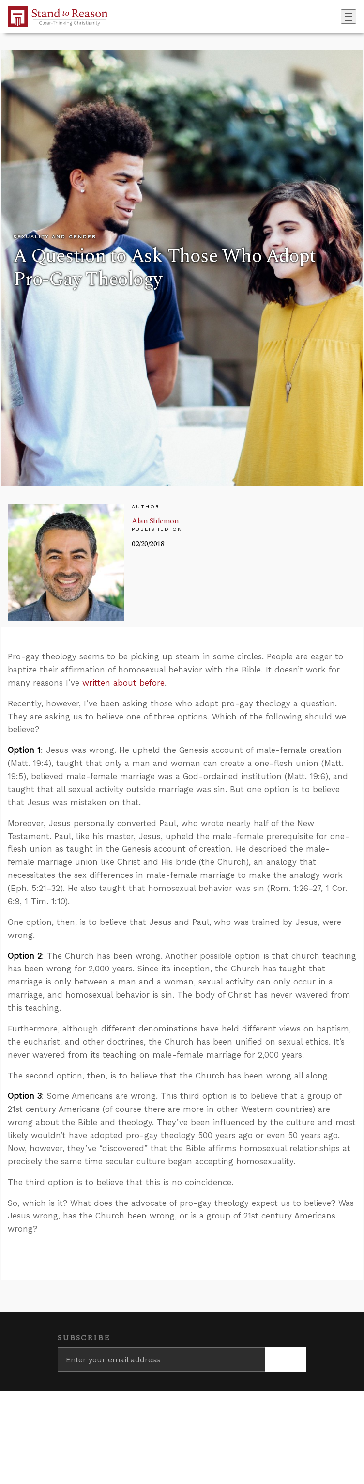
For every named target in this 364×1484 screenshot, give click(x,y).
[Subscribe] (285, 1359)
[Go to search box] (338, 16)
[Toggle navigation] (348, 16)
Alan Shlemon (155, 521)
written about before (123, 682)
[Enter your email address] (161, 1359)
